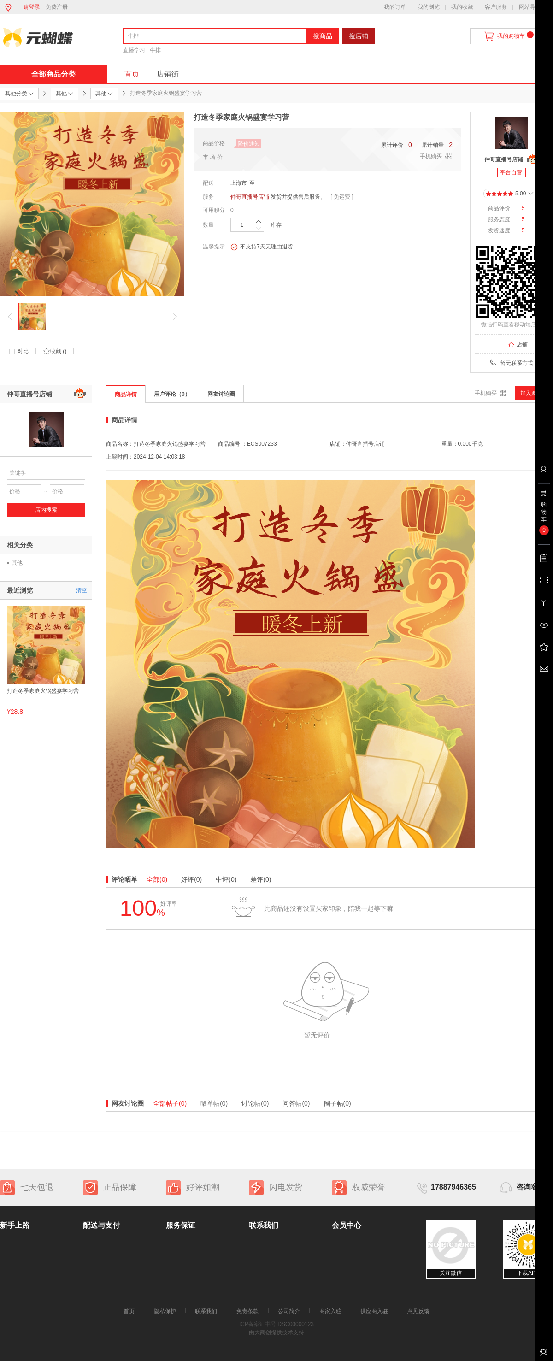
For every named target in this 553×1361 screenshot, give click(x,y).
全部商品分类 (53, 74)
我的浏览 (429, 7)
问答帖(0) (296, 1103)
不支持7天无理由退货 (261, 247)
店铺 (518, 344)
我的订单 (395, 7)
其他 (17, 563)
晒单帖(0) (214, 1103)
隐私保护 (165, 1311)
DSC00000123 (295, 1324)
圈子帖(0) (337, 1103)
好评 (191, 879)
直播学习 (134, 50)
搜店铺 (358, 36)
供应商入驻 (374, 1311)
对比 (23, 351)
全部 (157, 879)
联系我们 (206, 1311)
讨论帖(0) (255, 1103)
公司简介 (289, 1311)
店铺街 (168, 74)
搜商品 (322, 36)
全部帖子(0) (170, 1103)
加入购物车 (534, 393)
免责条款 (247, 1311)
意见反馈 (418, 1311)
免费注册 (57, 7)
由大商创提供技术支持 (276, 1332)
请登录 (32, 7)
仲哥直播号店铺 (249, 197)
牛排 (155, 50)
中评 (226, 879)
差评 (260, 879)
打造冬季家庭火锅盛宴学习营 (43, 691)
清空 (81, 590)
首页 (131, 74)
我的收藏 (462, 7)
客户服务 (496, 7)
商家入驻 (330, 1311)
